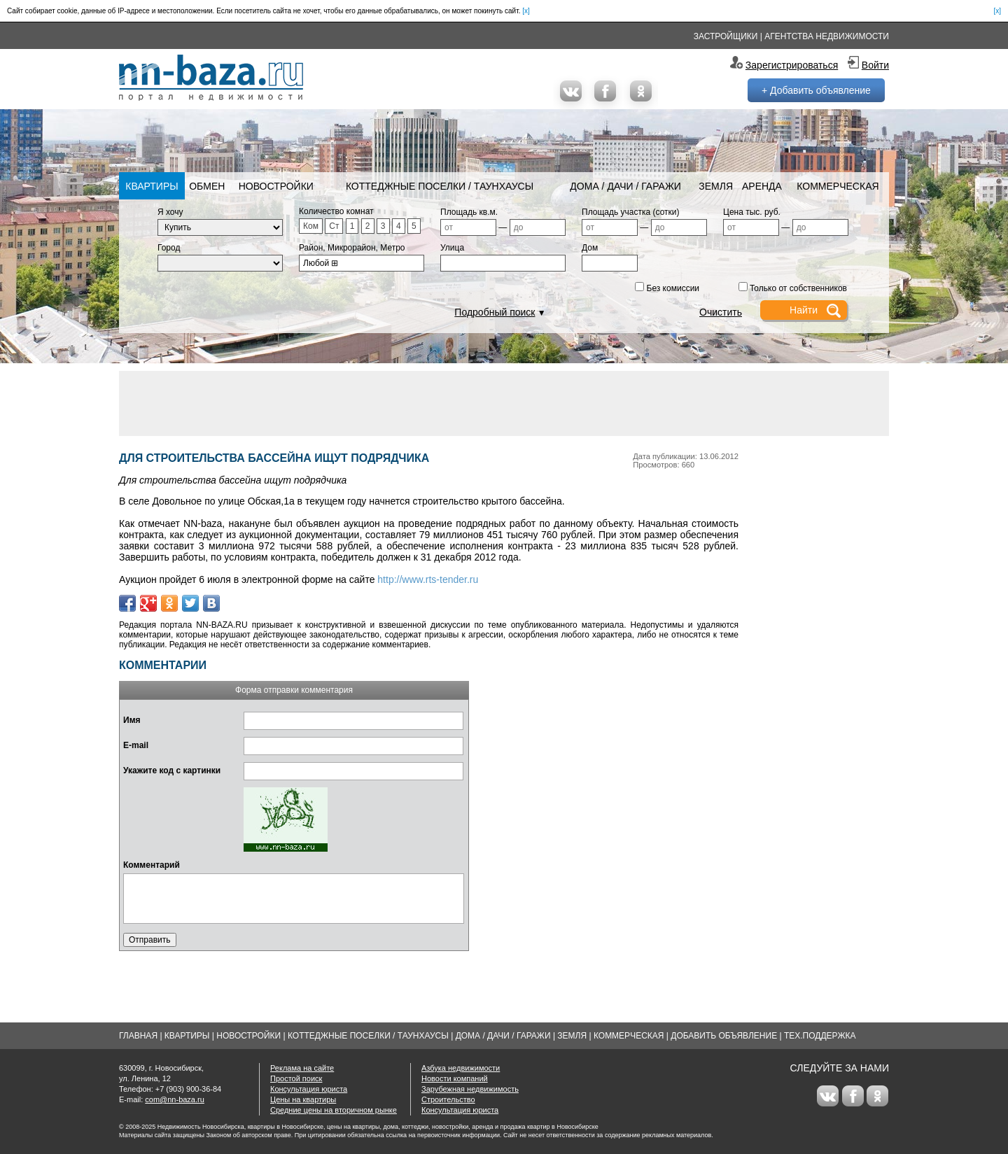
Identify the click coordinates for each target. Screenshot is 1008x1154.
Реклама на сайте (302, 1068)
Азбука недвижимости (460, 1068)
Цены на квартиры (303, 1099)
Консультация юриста (308, 1089)
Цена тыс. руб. (751, 212)
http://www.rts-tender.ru (427, 579)
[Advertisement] (504, 402)
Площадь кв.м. (469, 212)
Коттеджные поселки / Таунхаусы (439, 186)
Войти (875, 65)
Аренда (762, 186)
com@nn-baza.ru (174, 1099)
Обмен (207, 186)
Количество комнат (336, 211)
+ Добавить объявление (816, 90)
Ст (334, 226)
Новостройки (276, 186)
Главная (138, 1036)
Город (169, 248)
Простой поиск (296, 1078)
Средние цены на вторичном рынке (333, 1110)
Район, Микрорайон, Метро (352, 248)
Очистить (720, 312)
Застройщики (726, 36)
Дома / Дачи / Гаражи (625, 186)
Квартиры (151, 186)
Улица (452, 248)
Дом (590, 248)
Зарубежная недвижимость (470, 1089)
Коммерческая (837, 186)
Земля (716, 186)
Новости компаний (454, 1078)
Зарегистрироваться (792, 65)
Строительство (448, 1099)
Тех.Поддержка (820, 1036)
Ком (310, 226)
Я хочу (170, 212)
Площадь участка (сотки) (631, 212)
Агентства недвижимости (826, 36)
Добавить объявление (724, 1036)
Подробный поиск (494, 312)
